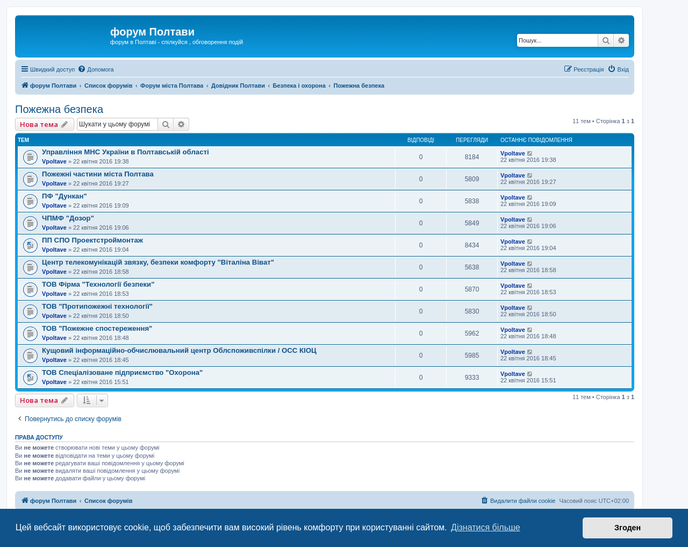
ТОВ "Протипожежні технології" (97, 306)
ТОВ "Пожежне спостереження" (97, 328)
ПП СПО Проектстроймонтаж (92, 240)
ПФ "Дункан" (64, 196)
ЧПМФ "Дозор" (68, 218)
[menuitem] (95, 69)
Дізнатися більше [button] (485, 527)
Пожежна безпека (59, 109)
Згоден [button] (627, 527)
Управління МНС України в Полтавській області (125, 152)
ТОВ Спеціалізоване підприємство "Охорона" (122, 372)
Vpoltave (54, 161)
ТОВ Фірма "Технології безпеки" (98, 284)
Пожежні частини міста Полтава (98, 174)
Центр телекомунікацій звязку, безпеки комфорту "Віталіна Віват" (158, 262)
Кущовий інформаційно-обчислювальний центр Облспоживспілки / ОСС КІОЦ (179, 350)
